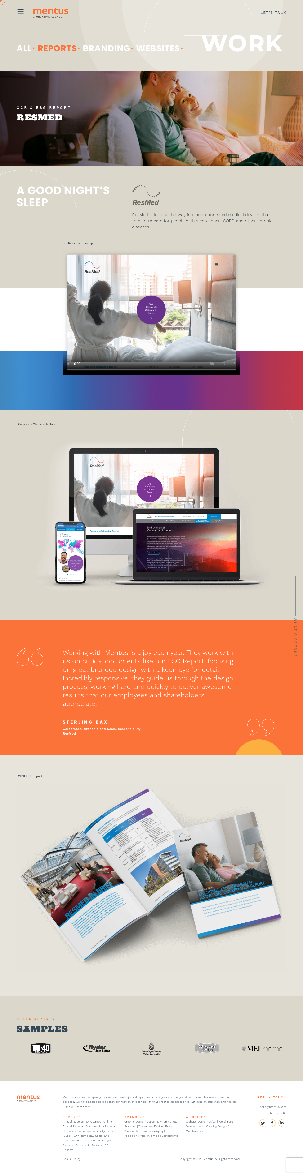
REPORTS (72, 1117)
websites (158, 48)
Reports (57, 48)
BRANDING (134, 1117)
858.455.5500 (277, 1113)
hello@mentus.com (273, 1107)
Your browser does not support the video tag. (151, 312)
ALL (24, 48)
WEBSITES (196, 1117)
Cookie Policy (71, 1159)
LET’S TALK (273, 12)
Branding (106, 48)
